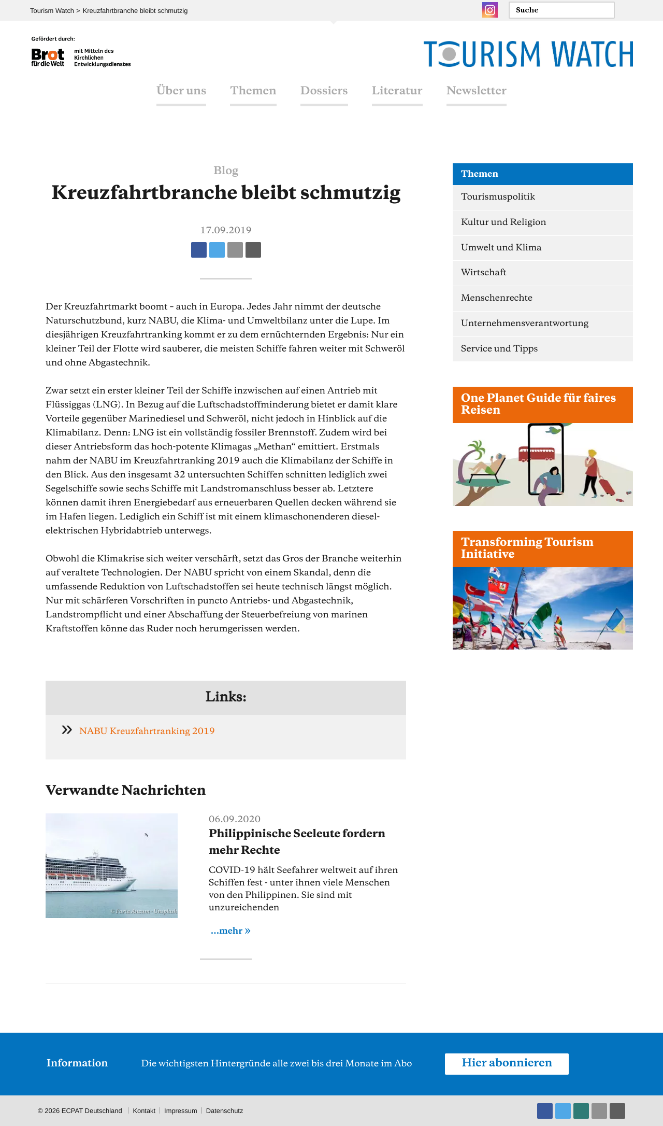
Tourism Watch (52, 11)
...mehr (226, 931)
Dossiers (324, 95)
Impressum (181, 1110)
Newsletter (476, 95)
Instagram (490, 10)
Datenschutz (225, 1110)
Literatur (397, 95)
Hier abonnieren (507, 1063)
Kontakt (144, 1110)
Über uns (181, 95)
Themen (253, 95)
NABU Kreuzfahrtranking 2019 (147, 731)
